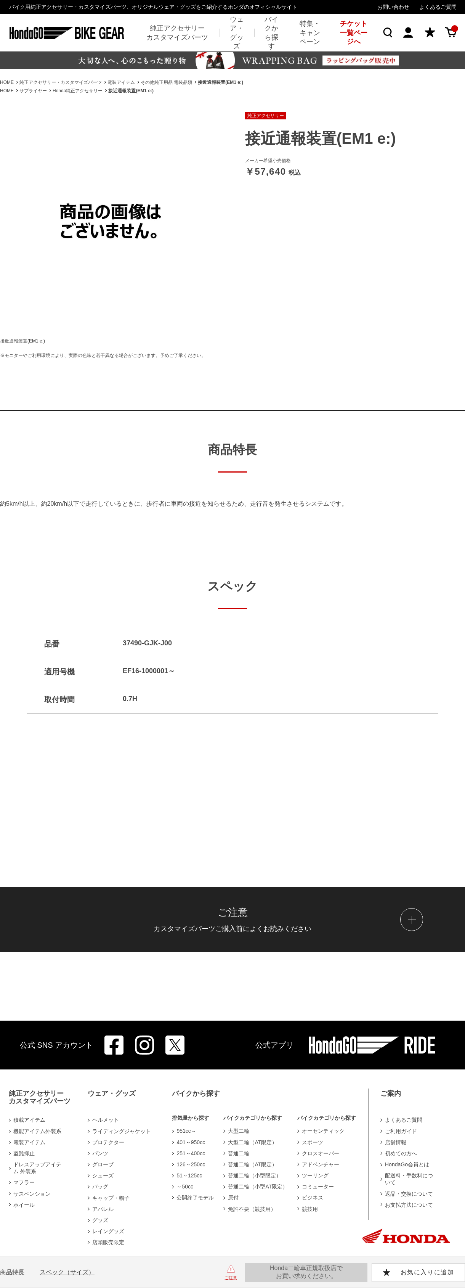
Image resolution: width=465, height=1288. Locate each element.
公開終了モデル (195, 1198)
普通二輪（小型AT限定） (258, 1186)
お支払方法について (409, 1205)
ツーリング (315, 1175)
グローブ (103, 1164)
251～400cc (190, 1153)
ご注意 (230, 1277)
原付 (233, 1198)
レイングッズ (108, 1231)
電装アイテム (29, 1142)
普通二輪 (238, 1153)
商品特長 (12, 1272)
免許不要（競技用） (252, 1209)
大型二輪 (238, 1131)
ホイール (24, 1205)
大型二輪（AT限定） (252, 1142)
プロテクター (108, 1142)
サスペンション (32, 1194)
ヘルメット (105, 1120)
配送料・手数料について (409, 1178)
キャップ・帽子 (111, 1198)
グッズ (100, 1220)
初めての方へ (401, 1153)
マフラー (24, 1182)
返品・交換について (409, 1194)
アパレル (103, 1209)
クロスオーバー (320, 1153)
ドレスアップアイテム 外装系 (37, 1167)
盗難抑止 (24, 1153)
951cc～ (186, 1131)
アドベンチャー (320, 1164)
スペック (67, 1272)
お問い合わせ (393, 7)
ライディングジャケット (121, 1131)
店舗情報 (395, 1142)
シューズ (103, 1175)
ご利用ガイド (401, 1131)
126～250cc (190, 1164)
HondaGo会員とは (407, 1164)
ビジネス (312, 1198)
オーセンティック (323, 1131)
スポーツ (312, 1142)
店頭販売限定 (108, 1242)
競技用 (310, 1209)
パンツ (100, 1153)
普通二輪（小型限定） (254, 1175)
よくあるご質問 (438, 7)
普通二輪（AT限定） (252, 1164)
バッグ (100, 1186)
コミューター (318, 1186)
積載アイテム (29, 1120)
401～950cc (190, 1142)
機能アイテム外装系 (37, 1131)
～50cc (184, 1186)
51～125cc (189, 1175)
